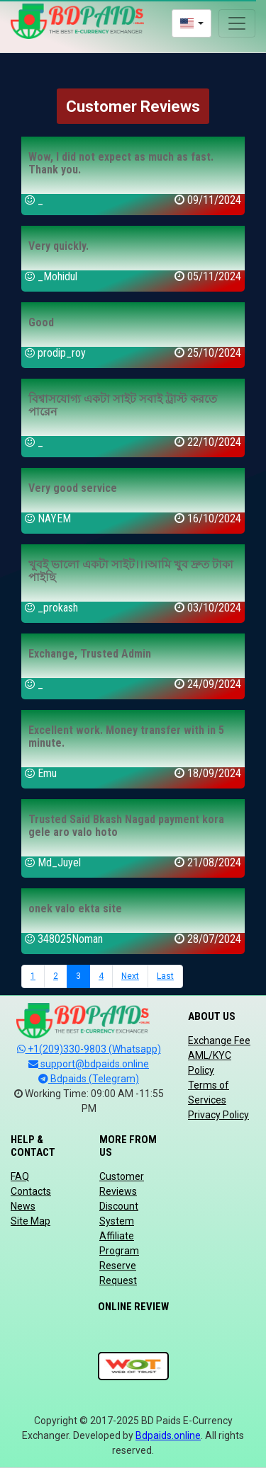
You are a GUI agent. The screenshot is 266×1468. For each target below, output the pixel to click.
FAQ (20, 1176)
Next (130, 976)
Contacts (31, 1191)
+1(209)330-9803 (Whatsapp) (89, 1049)
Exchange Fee (219, 1040)
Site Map (30, 1221)
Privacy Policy (218, 1114)
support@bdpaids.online (88, 1064)
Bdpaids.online (168, 1435)
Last (165, 976)
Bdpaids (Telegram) (88, 1078)
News (23, 1206)
